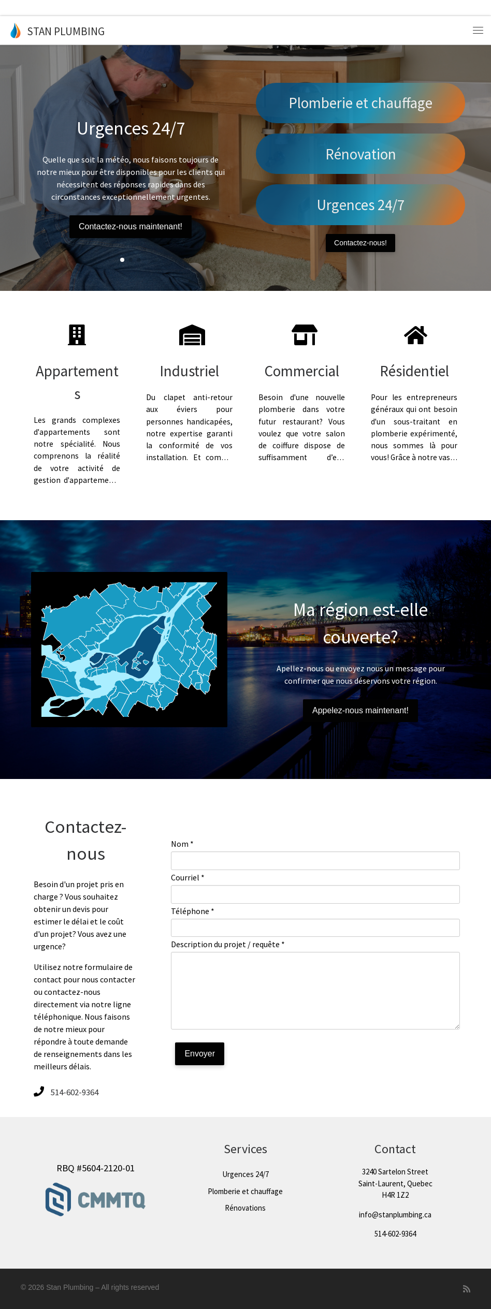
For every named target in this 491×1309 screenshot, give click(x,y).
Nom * (182, 844)
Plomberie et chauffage (360, 102)
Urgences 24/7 (360, 204)
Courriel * (188, 877)
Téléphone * (192, 911)
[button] (122, 260)
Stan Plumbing (69, 1287)
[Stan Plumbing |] (15, 30)
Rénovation (360, 154)
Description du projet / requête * (228, 944)
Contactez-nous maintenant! (130, 226)
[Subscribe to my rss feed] (466, 1289)
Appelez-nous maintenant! (360, 710)
